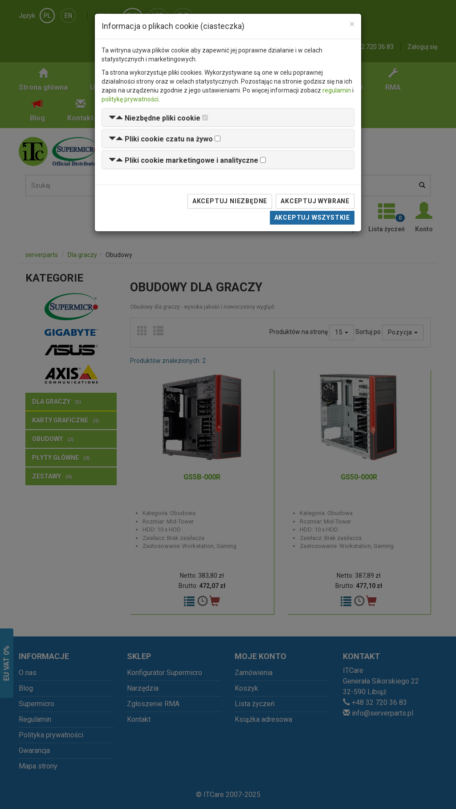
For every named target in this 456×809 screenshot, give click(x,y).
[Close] (352, 24)
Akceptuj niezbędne (229, 201)
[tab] (228, 118)
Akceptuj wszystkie (312, 217)
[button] (154, 118)
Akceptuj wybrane (315, 201)
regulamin (336, 90)
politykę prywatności (130, 99)
